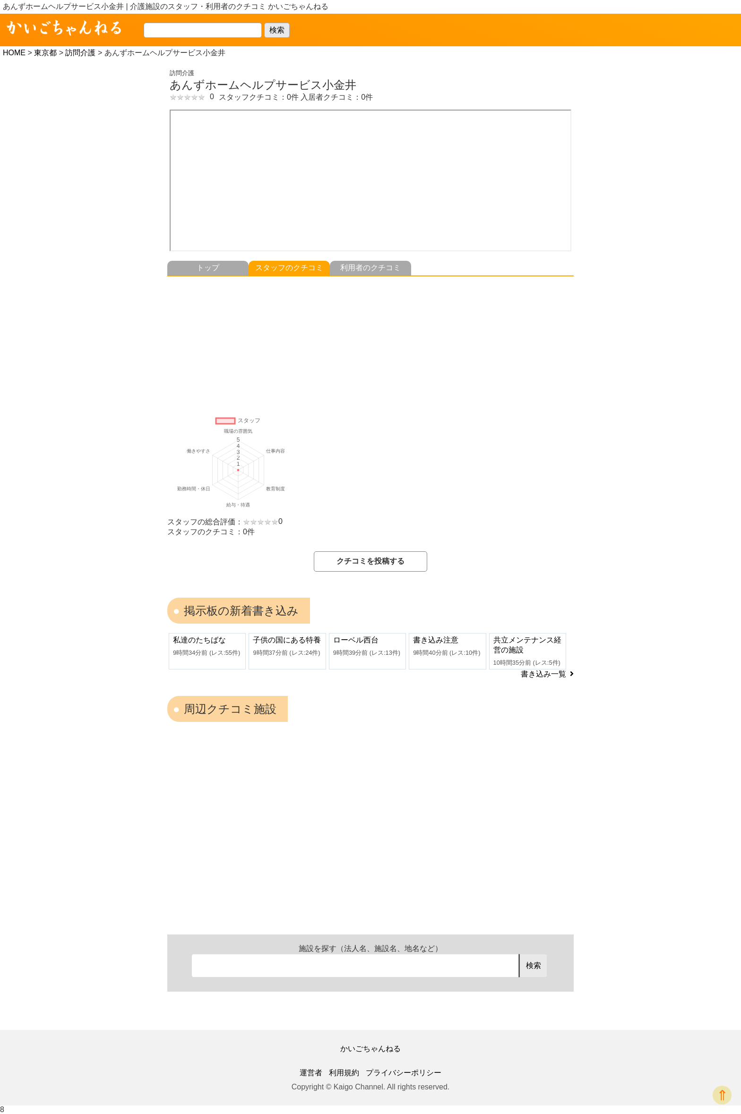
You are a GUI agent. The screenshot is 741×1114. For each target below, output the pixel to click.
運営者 (311, 1073)
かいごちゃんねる (370, 1049)
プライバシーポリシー (403, 1073)
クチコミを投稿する (370, 561)
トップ (208, 268)
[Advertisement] (370, 342)
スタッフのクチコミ (289, 268)
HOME (14, 53)
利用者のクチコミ (370, 268)
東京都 (45, 53)
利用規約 (344, 1073)
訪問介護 (80, 53)
